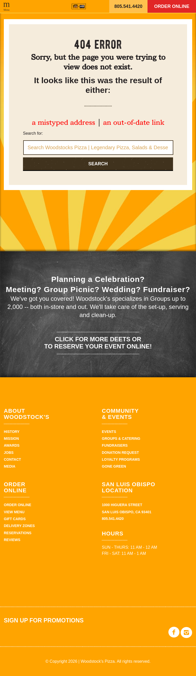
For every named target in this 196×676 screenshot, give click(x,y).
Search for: (33, 133)
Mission (11, 438)
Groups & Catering (121, 438)
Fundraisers (115, 445)
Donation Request (120, 452)
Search (98, 163)
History (11, 432)
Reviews (12, 540)
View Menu (14, 512)
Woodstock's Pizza (78, 6)
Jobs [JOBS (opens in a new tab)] (9, 452)
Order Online (171, 6)
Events (109, 432)
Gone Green (114, 466)
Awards (11, 445)
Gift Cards (15, 519)
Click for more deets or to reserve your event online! (98, 343)
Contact (12, 459)
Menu (6, 9)
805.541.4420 (128, 6)
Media (9, 466)
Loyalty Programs (121, 459)
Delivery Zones (19, 526)
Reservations (17, 533)
